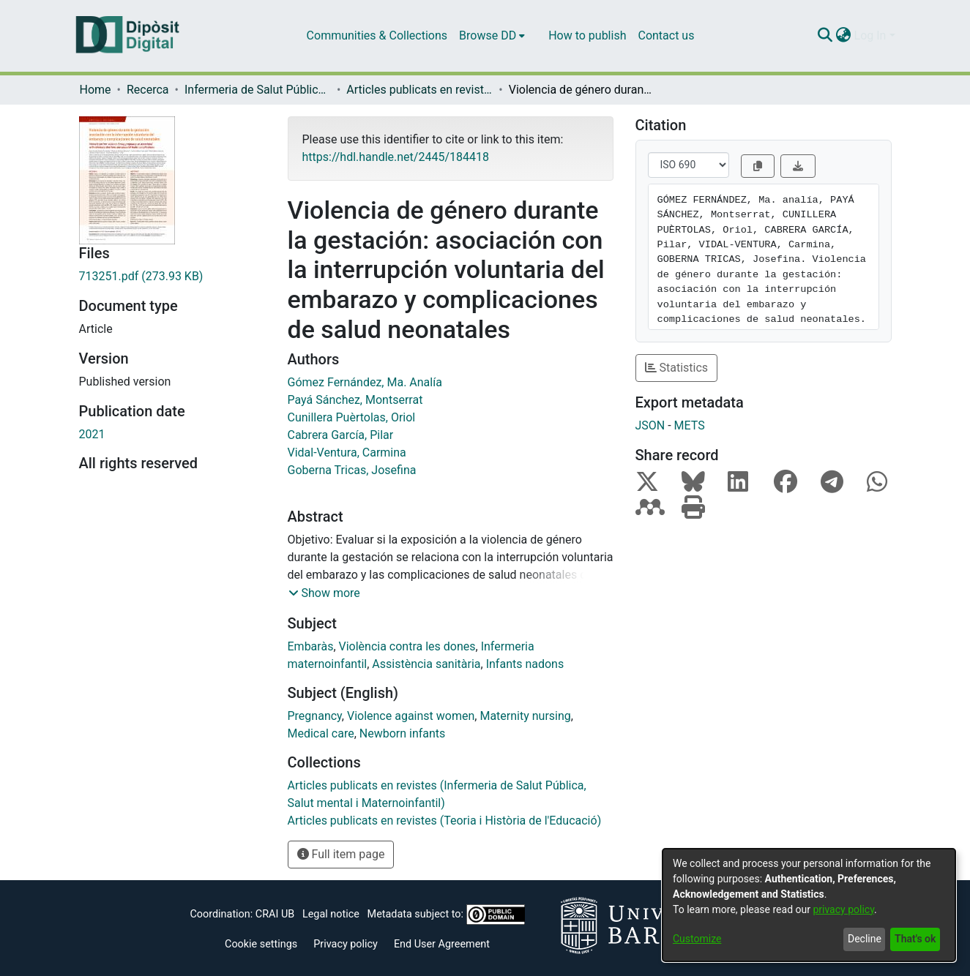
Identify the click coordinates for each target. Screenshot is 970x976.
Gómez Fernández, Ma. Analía (365, 382)
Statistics (677, 368)
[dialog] (809, 905)
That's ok (915, 939)
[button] (324, 593)
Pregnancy (315, 716)
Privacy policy (345, 944)
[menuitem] (492, 35)
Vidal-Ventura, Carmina (347, 452)
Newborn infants (402, 733)
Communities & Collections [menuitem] (377, 35)
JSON (650, 425)
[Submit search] (825, 36)
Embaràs (311, 646)
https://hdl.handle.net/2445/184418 (395, 157)
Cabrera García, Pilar (341, 435)
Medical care (321, 733)
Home (95, 90)
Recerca (148, 90)
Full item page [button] (341, 854)
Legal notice (330, 914)
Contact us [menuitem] (666, 35)
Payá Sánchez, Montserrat (355, 400)
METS (689, 425)
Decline (864, 939)
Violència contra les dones (407, 646)
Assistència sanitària (426, 664)
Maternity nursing (525, 716)
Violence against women (410, 716)
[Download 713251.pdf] (172, 276)
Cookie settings (261, 944)
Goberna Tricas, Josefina (352, 470)
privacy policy (843, 909)
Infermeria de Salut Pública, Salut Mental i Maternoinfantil (257, 90)
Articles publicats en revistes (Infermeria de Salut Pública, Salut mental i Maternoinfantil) (419, 90)
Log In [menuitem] (870, 35)
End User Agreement (442, 944)
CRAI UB (274, 914)
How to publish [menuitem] (587, 35)
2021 (92, 434)
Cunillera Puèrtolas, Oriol (352, 417)
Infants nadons (525, 664)
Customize (697, 939)
